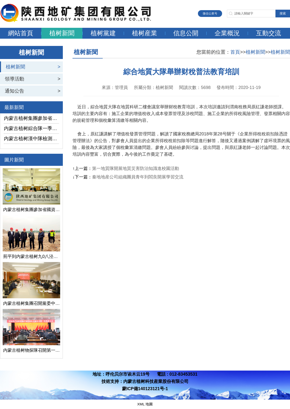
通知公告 (14, 91)
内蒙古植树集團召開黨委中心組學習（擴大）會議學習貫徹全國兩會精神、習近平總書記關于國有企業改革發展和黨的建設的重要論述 (31, 303)
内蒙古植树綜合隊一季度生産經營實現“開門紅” (31, 128)
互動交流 (268, 33)
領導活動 (14, 78)
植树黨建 (103, 33)
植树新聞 (61, 33)
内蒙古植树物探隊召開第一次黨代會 (31, 350)
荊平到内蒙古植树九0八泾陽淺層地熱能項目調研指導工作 (31, 256)
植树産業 (144, 33)
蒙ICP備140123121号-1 (145, 388)
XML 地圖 (145, 404)
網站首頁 (20, 33)
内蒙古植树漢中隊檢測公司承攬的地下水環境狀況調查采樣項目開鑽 (31, 138)
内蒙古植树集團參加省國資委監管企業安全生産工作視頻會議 (31, 118)
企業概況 (227, 33)
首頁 (235, 52)
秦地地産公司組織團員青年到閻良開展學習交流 (137, 177)
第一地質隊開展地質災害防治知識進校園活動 (135, 168)
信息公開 (185, 33)
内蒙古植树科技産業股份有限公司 (155, 381)
